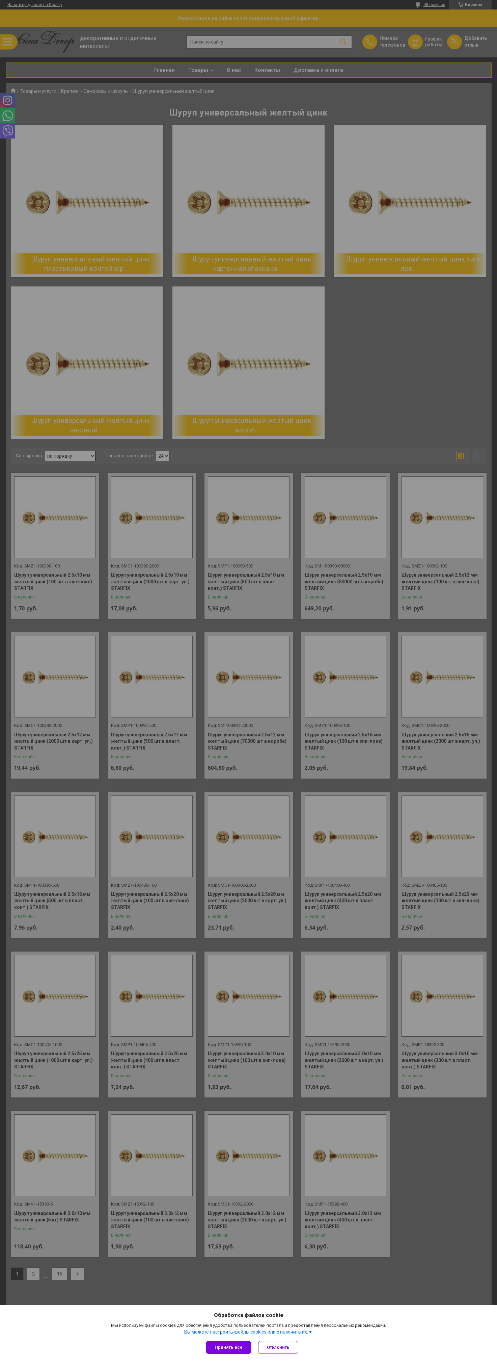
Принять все (229, 1347)
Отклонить (278, 1347)
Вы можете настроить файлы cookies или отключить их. (246, 1332)
